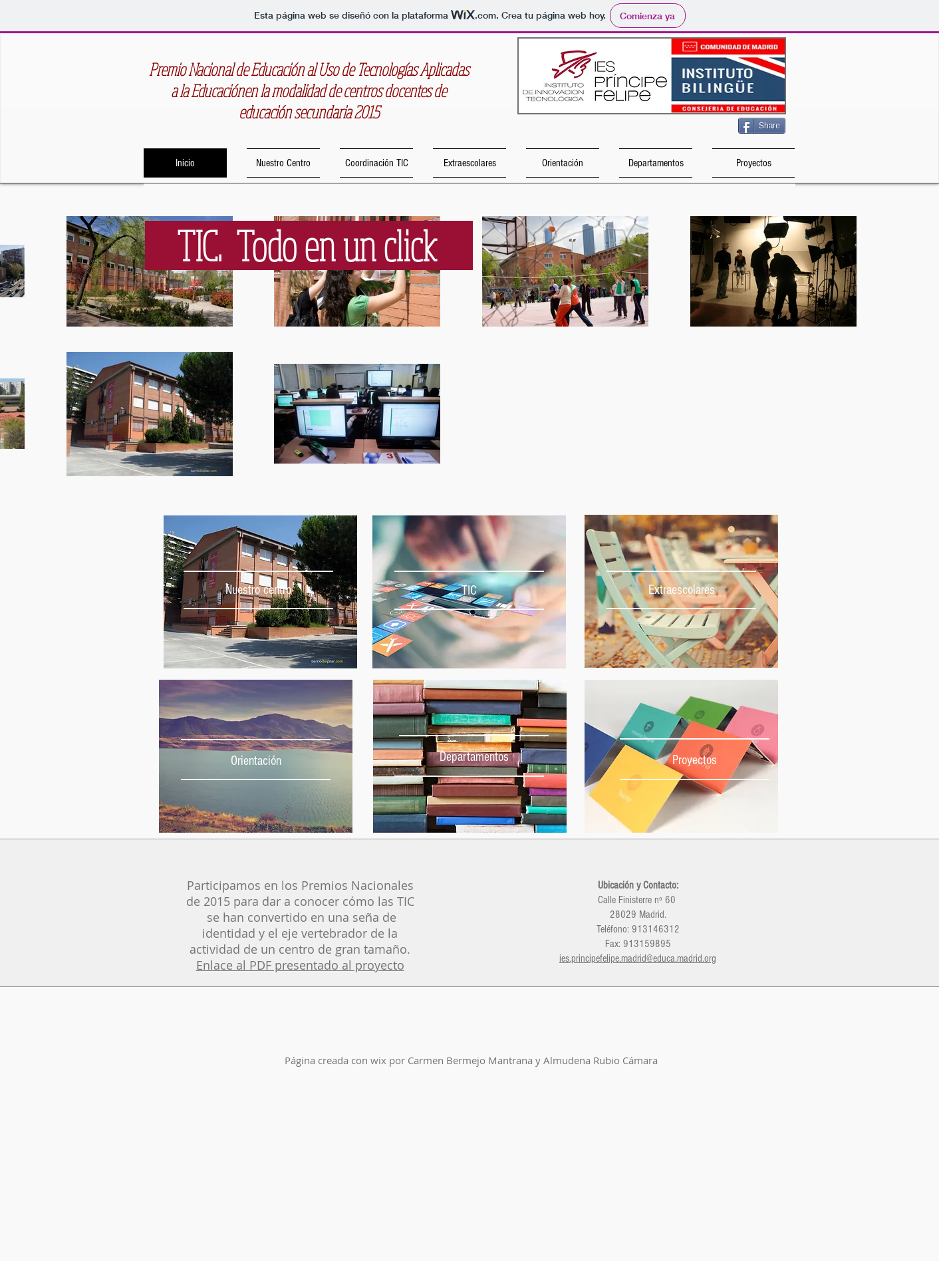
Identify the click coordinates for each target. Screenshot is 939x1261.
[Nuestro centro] (258, 589)
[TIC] (469, 590)
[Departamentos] (474, 756)
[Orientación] (256, 760)
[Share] (761, 126)
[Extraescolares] (681, 589)
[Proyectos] (694, 760)
